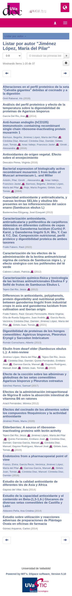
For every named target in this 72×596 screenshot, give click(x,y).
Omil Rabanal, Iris (12, 98)
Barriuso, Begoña (12, 137)
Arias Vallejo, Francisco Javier (38, 144)
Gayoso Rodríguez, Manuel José (30, 446)
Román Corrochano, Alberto (18, 342)
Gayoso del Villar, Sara (15, 489)
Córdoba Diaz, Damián (41, 141)
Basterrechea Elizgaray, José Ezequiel (24, 212)
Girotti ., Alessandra (29, 180)
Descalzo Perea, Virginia (16, 162)
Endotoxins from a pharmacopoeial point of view (35, 457)
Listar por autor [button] (15, 36)
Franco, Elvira (10, 464)
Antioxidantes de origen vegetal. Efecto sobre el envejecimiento (32, 156)
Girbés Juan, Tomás (24, 324)
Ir (66, 55)
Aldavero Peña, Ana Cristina (18, 510)
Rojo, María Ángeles (35, 187)
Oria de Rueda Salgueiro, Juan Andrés (24, 317)
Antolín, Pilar (10, 180)
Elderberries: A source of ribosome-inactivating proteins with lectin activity (32, 429)
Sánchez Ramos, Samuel (17, 385)
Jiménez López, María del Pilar (40, 137)
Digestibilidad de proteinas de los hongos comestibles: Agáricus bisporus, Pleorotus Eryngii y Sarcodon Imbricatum (34, 334)
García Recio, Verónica (32, 464)
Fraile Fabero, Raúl (13, 247)
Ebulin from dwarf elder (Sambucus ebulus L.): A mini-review (34, 350)
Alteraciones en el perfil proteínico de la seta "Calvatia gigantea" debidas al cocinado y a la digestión (36, 90)
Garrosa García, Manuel (26, 364)
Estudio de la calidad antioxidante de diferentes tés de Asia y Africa (30, 483)
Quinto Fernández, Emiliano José (26, 439)
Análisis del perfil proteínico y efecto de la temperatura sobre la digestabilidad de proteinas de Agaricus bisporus (34, 108)
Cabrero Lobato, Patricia (16, 271)
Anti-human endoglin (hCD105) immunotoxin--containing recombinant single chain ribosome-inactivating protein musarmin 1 (34, 127)
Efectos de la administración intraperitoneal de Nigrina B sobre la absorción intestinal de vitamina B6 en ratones (36, 395)
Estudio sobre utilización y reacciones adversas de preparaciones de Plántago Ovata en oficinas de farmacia (32, 520)
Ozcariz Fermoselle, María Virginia (44, 314)
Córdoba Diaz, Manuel (15, 141)
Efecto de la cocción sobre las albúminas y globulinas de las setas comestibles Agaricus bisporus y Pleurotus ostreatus (34, 377)
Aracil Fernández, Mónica (17, 403)
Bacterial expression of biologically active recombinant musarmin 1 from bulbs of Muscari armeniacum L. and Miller (34, 172)
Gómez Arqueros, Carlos (16, 528)
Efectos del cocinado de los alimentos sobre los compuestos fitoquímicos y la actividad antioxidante (36, 413)
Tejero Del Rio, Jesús (14, 289)
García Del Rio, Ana (14, 116)
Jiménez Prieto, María (15, 421)
